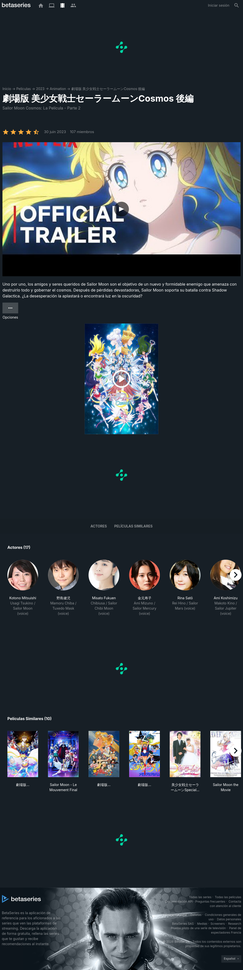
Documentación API (179, 901)
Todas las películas (228, 897)
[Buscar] (236, 5)
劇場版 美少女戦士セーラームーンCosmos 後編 (108, 89)
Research (234, 923)
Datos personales (229, 919)
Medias (202, 923)
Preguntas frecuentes (210, 901)
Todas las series (200, 897)
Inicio (6, 89)
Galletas (196, 915)
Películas (23, 89)
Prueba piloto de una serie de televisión (198, 928)
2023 (40, 89)
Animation (58, 89)
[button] (22, 590)
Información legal (175, 915)
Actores (99, 526)
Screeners (218, 923)
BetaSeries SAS (183, 923)
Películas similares (133, 526)
